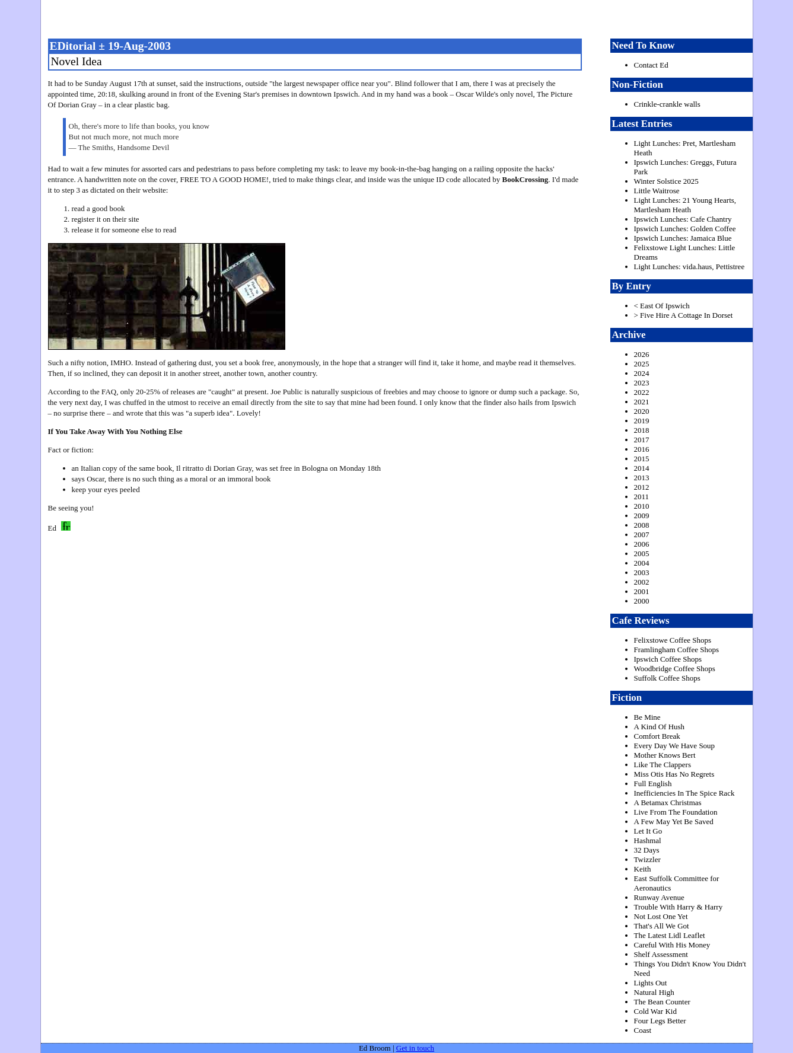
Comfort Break (657, 736)
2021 (641, 401)
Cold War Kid (655, 1011)
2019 (641, 420)
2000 (641, 600)
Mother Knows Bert (665, 755)
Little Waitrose (657, 190)
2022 (641, 392)
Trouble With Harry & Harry (678, 906)
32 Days (647, 849)
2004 (641, 563)
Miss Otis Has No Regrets (674, 774)
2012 (641, 487)
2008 (641, 525)
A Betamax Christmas (668, 802)
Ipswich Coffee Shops (668, 659)
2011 (641, 496)
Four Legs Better (660, 1020)
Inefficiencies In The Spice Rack (684, 793)
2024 (641, 373)
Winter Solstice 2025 (666, 181)
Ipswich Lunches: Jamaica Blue (683, 238)
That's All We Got (661, 925)
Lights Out (650, 982)
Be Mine (647, 717)
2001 (641, 591)
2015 (641, 458)
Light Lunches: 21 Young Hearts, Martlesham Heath (685, 205)
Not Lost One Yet (661, 916)
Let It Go (648, 831)
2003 (641, 572)
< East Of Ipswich (662, 305)
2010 (641, 506)
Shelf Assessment (661, 954)
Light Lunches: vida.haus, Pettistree (689, 266)
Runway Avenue (659, 897)
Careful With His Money (672, 944)
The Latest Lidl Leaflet (669, 935)
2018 (641, 430)
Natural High (654, 992)
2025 (641, 363)
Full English (653, 783)
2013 (641, 477)
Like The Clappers (663, 764)
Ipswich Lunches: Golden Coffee (685, 228)
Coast (643, 1030)
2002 (641, 581)
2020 (641, 411)
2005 (641, 553)
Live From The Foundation (676, 812)
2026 (641, 354)
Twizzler (647, 859)
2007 (641, 534)
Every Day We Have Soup (674, 745)
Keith (642, 868)
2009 (641, 515)
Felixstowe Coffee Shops (672, 640)
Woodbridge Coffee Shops (674, 668)
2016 (641, 449)
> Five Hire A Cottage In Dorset (683, 315)
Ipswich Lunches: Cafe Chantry (683, 219)
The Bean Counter (662, 1001)
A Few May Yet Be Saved (674, 821)
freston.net (400, 18)
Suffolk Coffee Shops (667, 678)
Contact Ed (651, 64)
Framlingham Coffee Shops (676, 649)
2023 (641, 382)
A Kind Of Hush (659, 726)
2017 (641, 439)
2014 (641, 468)
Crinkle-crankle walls (667, 104)
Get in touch (415, 1048)
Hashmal (647, 840)
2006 (641, 544)
